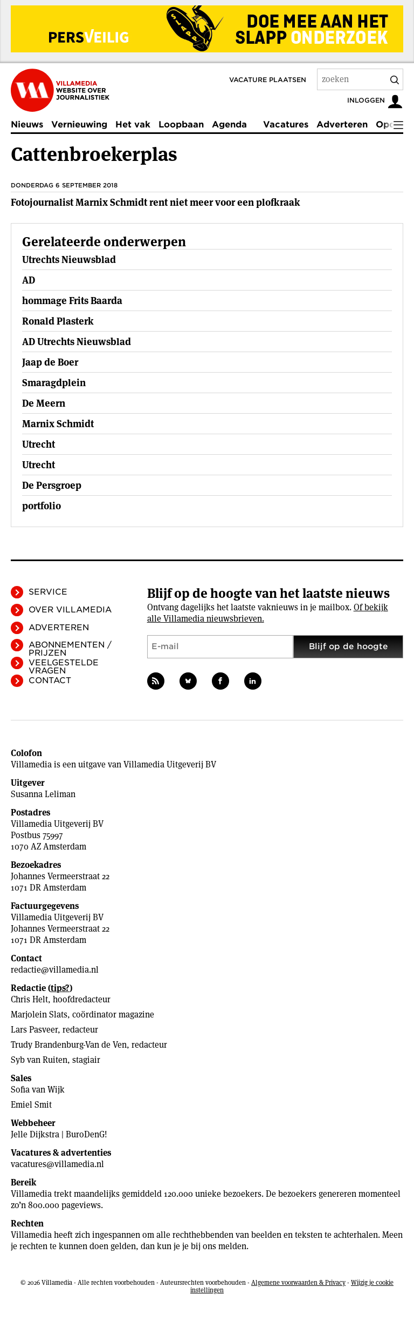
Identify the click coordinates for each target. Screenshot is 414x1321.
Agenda (229, 124)
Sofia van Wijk (38, 1089)
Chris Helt (29, 999)
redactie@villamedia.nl (55, 969)
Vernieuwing (79, 124)
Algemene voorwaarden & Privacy (298, 1282)
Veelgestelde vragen (64, 667)
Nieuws (27, 124)
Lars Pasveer (34, 1029)
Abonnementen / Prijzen (70, 649)
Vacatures (285, 124)
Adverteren (342, 124)
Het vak (132, 124)
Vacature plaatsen (267, 80)
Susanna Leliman (43, 794)
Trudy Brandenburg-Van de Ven (69, 1044)
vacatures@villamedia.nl (57, 1164)
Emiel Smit (31, 1104)
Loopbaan (181, 124)
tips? (60, 988)
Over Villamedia (70, 610)
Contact (50, 680)
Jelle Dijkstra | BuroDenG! (59, 1134)
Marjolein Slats (39, 1014)
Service (48, 592)
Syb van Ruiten (39, 1060)
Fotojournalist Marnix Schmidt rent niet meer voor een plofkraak (155, 202)
